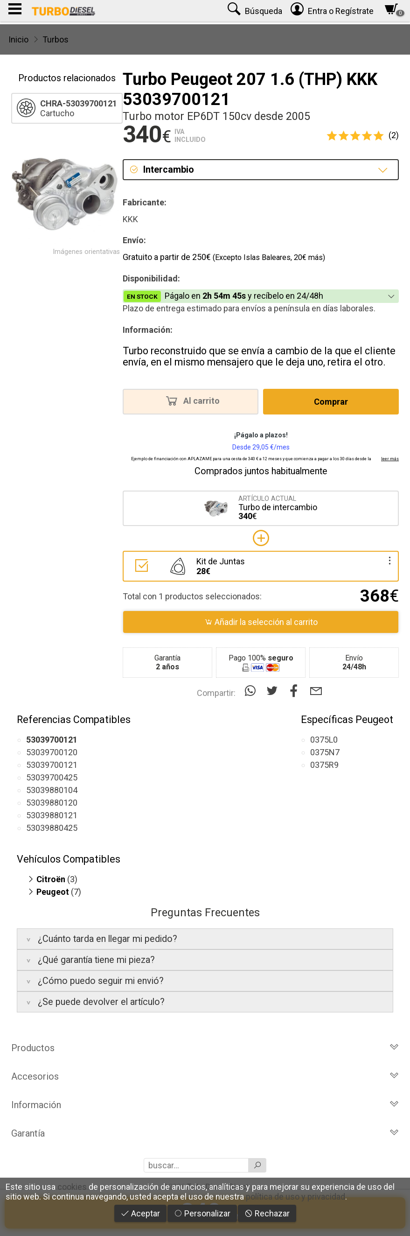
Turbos (55, 39)
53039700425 (51, 777)
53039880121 (51, 815)
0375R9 (324, 765)
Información (205, 1104)
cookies (72, 1187)
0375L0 (324, 739)
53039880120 (51, 803)
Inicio (18, 39)
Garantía (205, 1133)
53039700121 (51, 765)
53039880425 (51, 828)
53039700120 (51, 752)
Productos (205, 1047)
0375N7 (325, 752)
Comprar (331, 402)
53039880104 (51, 790)
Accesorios (205, 1076)
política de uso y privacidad (295, 1196)
